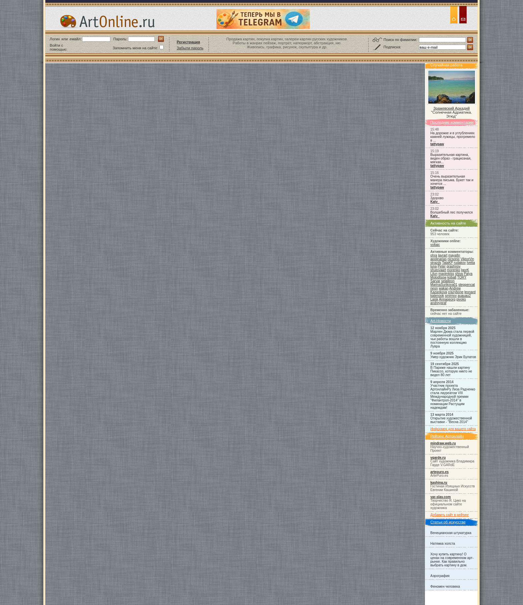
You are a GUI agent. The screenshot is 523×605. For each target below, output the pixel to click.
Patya (468, 274)
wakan (443, 288)
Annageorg (447, 299)
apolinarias (438, 259)
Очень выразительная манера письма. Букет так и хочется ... (451, 180)
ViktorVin (467, 259)
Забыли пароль (190, 48)
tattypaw (437, 144)
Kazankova (438, 292)
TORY (461, 277)
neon (434, 288)
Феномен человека (445, 586)
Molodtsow (438, 277)
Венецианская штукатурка (450, 533)
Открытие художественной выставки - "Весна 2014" (451, 420)
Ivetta (471, 263)
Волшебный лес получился (451, 212)
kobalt (451, 277)
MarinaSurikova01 (443, 285)
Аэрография (440, 576)
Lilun (433, 274)
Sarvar (435, 281)
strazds (435, 263)
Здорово (437, 198)
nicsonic (454, 259)
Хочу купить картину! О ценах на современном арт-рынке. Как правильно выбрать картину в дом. (452, 559)
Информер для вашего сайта (453, 429)
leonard (470, 292)
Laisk (434, 299)
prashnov (453, 266)
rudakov (460, 263)
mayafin (454, 255)
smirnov (451, 296)
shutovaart (438, 270)
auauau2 (464, 296)
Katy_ (434, 202)
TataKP (447, 263)
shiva (459, 274)
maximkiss (446, 274)
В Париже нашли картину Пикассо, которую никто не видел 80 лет (451, 371)
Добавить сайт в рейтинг (449, 515)
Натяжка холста (442, 543)
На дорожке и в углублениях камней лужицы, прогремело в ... (452, 136)
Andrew (455, 288)
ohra (433, 255)
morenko (453, 270)
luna (433, 266)
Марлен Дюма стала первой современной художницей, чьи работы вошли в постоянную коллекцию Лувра (452, 339)
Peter (442, 266)
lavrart (442, 255)
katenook (437, 296)
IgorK (465, 270)
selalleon (448, 281)
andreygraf (438, 303)
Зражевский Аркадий (451, 108)
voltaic (435, 245)
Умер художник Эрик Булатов (453, 357)
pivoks (461, 299)
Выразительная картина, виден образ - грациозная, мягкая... (450, 158)
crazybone (456, 292)
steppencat (466, 285)
